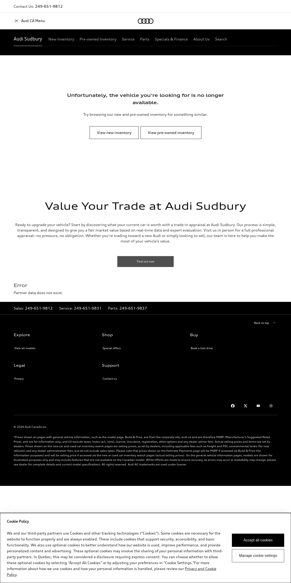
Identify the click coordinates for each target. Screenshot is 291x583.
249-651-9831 (88, 308)
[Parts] (144, 39)
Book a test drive (202, 348)
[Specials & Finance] (171, 39)
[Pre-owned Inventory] (98, 39)
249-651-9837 (133, 308)
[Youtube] (258, 405)
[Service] (128, 39)
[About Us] (201, 39)
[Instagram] (271, 405)
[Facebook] (232, 405)
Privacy (19, 378)
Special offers (112, 348)
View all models (24, 348)
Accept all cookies (258, 540)
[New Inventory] (61, 39)
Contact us (110, 378)
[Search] (221, 39)
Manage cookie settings (258, 556)
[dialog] (145, 548)
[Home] (21, 21)
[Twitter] (245, 405)
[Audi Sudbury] (28, 39)
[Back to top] (265, 323)
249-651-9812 (49, 6)
